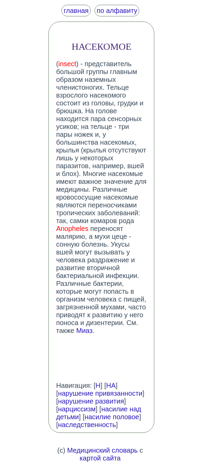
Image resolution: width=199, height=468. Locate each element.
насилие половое (112, 417)
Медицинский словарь (102, 450)
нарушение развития (91, 401)
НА (111, 385)
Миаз (84, 330)
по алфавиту (117, 10)
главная (75, 10)
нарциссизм (77, 409)
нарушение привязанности (100, 393)
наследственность (87, 424)
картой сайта (100, 458)
